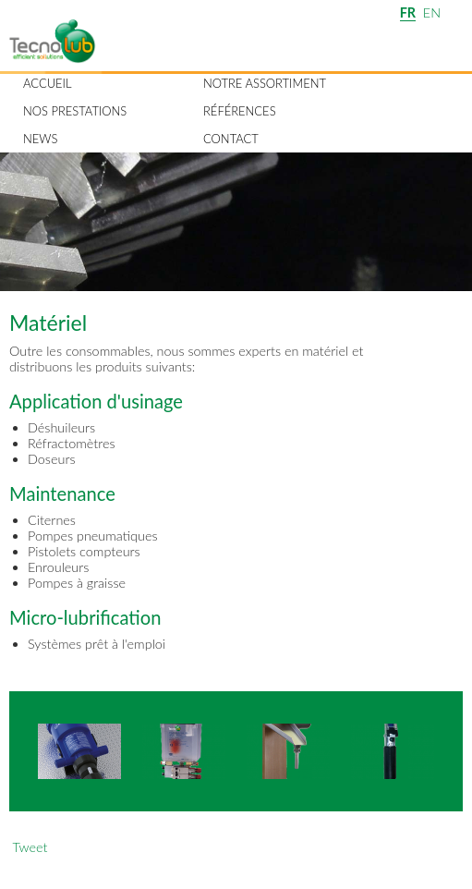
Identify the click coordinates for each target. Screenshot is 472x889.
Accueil (47, 83)
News (40, 138)
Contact (231, 138)
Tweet (29, 847)
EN (432, 12)
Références (239, 111)
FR (408, 12)
